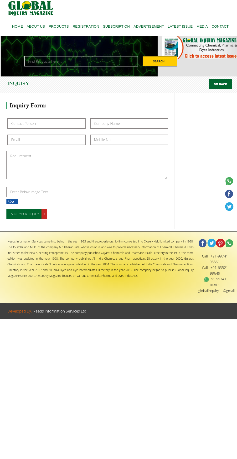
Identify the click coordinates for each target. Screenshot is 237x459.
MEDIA (202, 26)
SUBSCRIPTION (116, 26)
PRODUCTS (59, 26)
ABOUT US (36, 26)
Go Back (220, 84)
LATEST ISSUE (180, 26)
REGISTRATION (85, 26)
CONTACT (220, 26)
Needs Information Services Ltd (60, 311)
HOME (17, 26)
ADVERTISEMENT (149, 26)
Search (159, 61)
